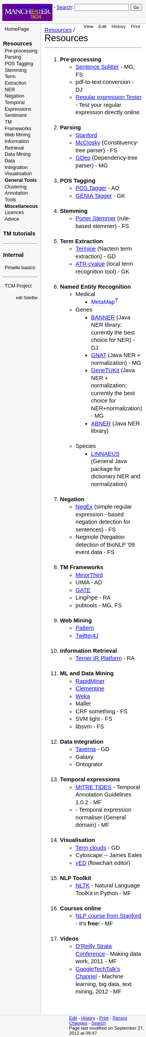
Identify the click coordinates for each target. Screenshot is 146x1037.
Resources (17, 43)
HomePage (17, 29)
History (118, 26)
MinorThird (89, 575)
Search (64, 7)
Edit (102, 26)
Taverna (86, 749)
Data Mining (18, 154)
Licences (14, 212)
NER (10, 89)
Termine (86, 249)
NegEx (84, 507)
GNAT (98, 355)
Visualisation (18, 173)
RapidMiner (90, 681)
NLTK (83, 885)
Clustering (15, 187)
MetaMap (103, 302)
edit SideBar (27, 298)
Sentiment (15, 115)
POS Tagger (91, 188)
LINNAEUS (105, 454)
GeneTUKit (105, 370)
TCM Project (18, 286)
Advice (12, 219)
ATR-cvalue (90, 264)
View (88, 26)
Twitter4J (87, 636)
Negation (14, 96)
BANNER (103, 317)
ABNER (101, 423)
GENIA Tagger (94, 196)
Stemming (15, 70)
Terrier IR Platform (99, 658)
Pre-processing (21, 51)
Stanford (86, 135)
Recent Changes (34, 7)
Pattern (85, 628)
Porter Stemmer (96, 218)
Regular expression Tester (109, 97)
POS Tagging (19, 63)
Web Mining (17, 135)
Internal (13, 255)
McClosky (88, 142)
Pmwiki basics (20, 267)
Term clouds (91, 848)
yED (81, 863)
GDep (83, 158)
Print (135, 26)
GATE (83, 590)
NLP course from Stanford (108, 916)
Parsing (13, 57)
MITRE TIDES (94, 787)
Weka (83, 696)
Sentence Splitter (97, 67)
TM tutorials (19, 233)
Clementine (90, 688)
